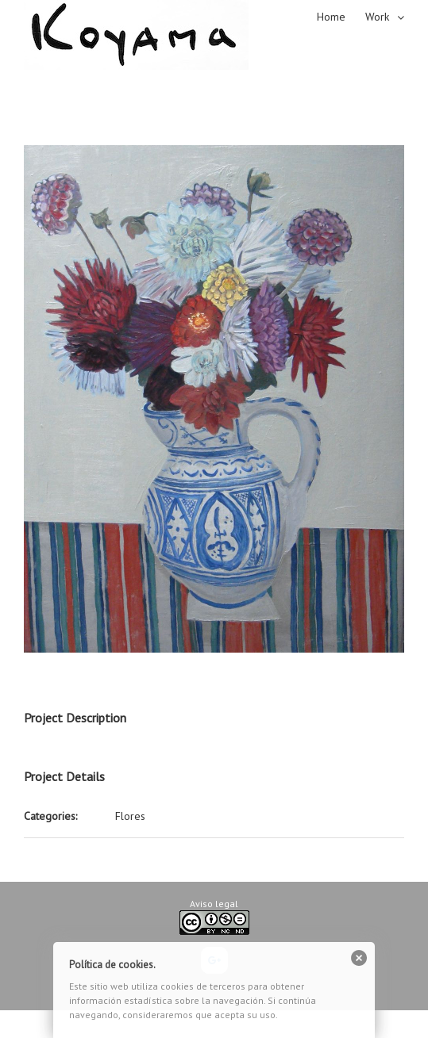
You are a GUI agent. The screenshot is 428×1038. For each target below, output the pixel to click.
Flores (130, 816)
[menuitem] (341, 16)
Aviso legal (214, 904)
